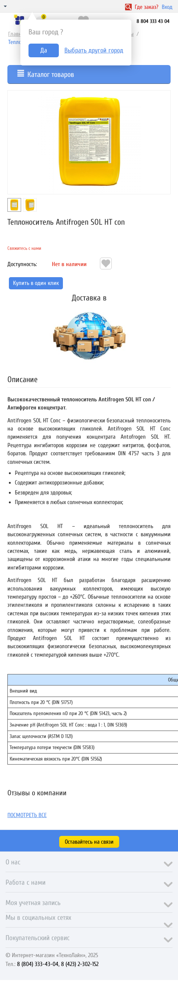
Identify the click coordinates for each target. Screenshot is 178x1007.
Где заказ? (141, 7)
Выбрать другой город (93, 50)
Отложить (106, 263)
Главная (17, 34)
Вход (167, 7)
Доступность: (22, 264)
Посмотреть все (27, 815)
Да (43, 50)
